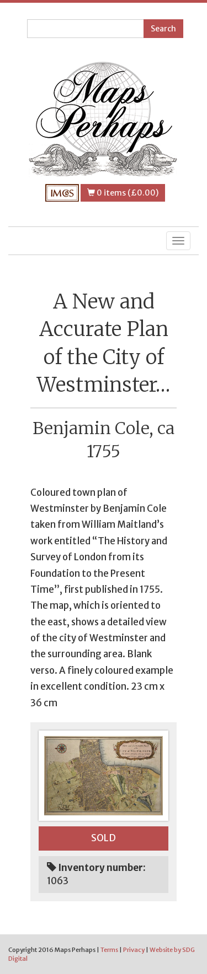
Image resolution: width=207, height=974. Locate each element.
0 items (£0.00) (122, 193)
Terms (109, 950)
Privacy (134, 950)
